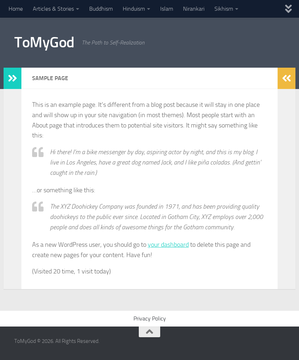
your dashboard (168, 245)
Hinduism (134, 8)
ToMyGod (44, 42)
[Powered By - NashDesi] (281, 344)
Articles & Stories (53, 8)
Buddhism (101, 8)
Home (16, 8)
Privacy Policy (149, 318)
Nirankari (193, 8)
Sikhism (223, 8)
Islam (166, 8)
